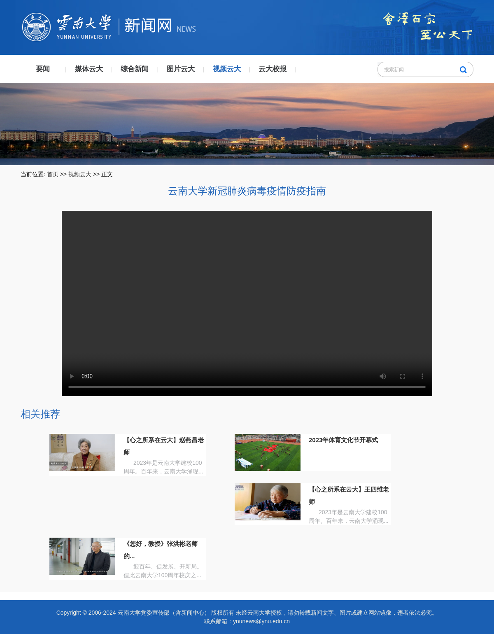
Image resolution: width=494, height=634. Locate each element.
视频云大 (227, 69)
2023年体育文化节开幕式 (343, 439)
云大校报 (273, 69)
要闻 (43, 69)
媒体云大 (89, 69)
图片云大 (181, 69)
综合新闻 (135, 69)
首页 (52, 174)
